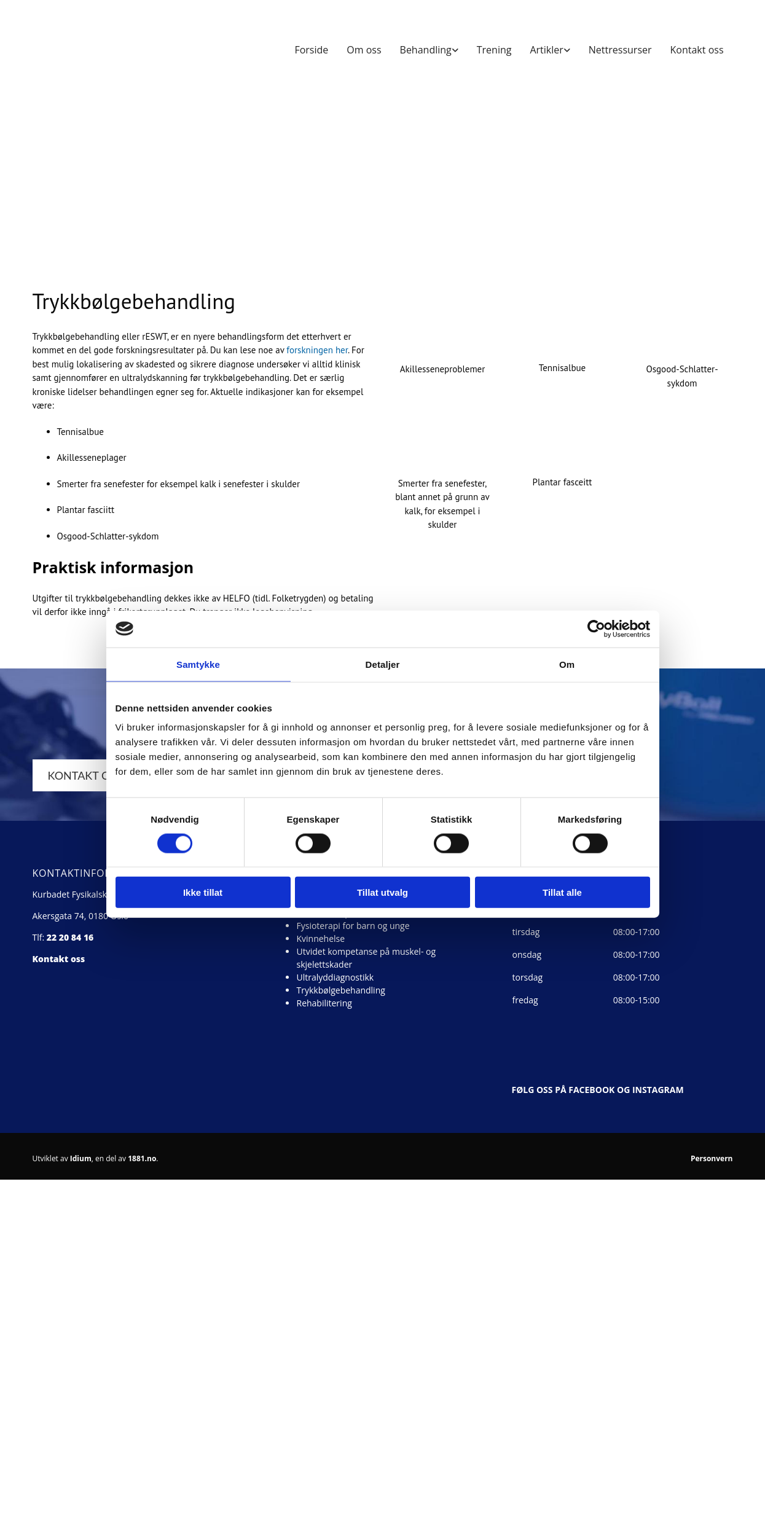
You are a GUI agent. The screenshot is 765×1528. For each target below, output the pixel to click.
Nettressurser (620, 50)
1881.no (142, 1158)
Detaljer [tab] (383, 664)
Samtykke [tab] (198, 664)
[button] (93, 775)
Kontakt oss (697, 50)
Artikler (546, 50)
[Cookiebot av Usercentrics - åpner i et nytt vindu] (596, 628)
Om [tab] (567, 664)
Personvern (712, 1158)
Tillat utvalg (382, 892)
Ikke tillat (202, 892)
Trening (494, 50)
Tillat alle (562, 892)
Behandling (426, 50)
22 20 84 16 (70, 937)
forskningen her (317, 350)
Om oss (364, 50)
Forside (311, 50)
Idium (81, 1158)
